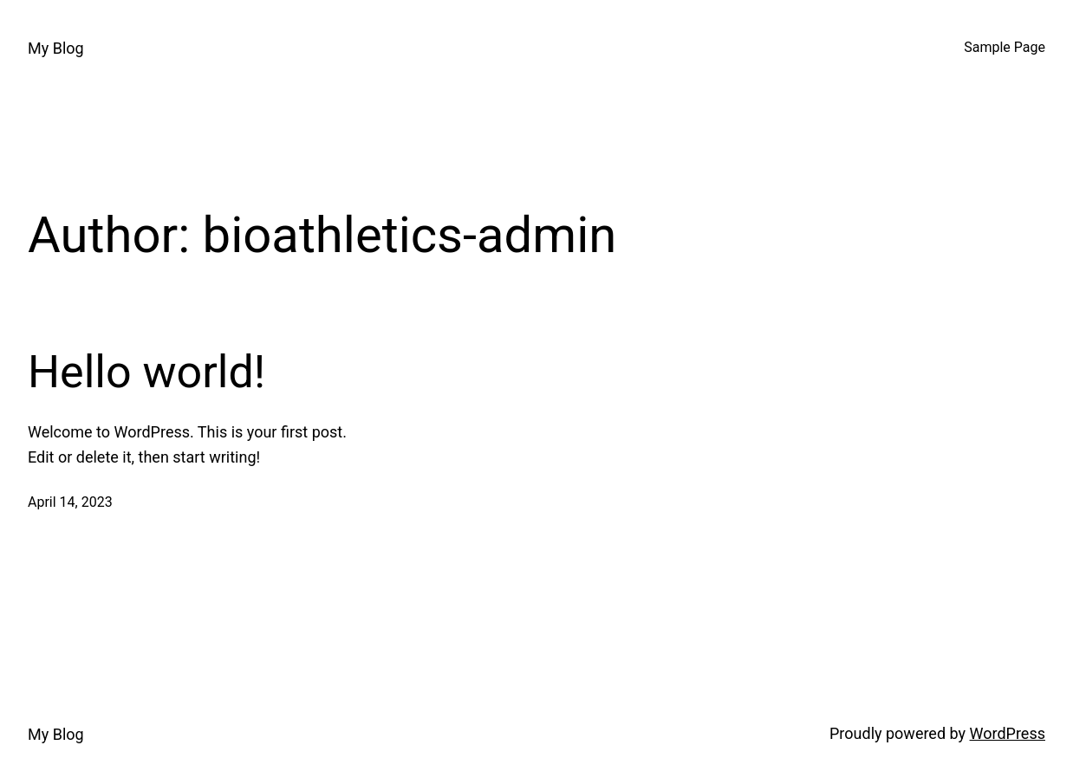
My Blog (56, 48)
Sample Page (1004, 47)
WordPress (1007, 733)
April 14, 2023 (70, 502)
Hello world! (146, 372)
